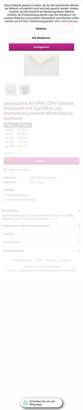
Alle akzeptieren (41, 37)
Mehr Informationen (66, 21)
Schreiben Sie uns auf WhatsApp (39, 403)
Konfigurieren (41, 47)
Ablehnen (41, 28)
